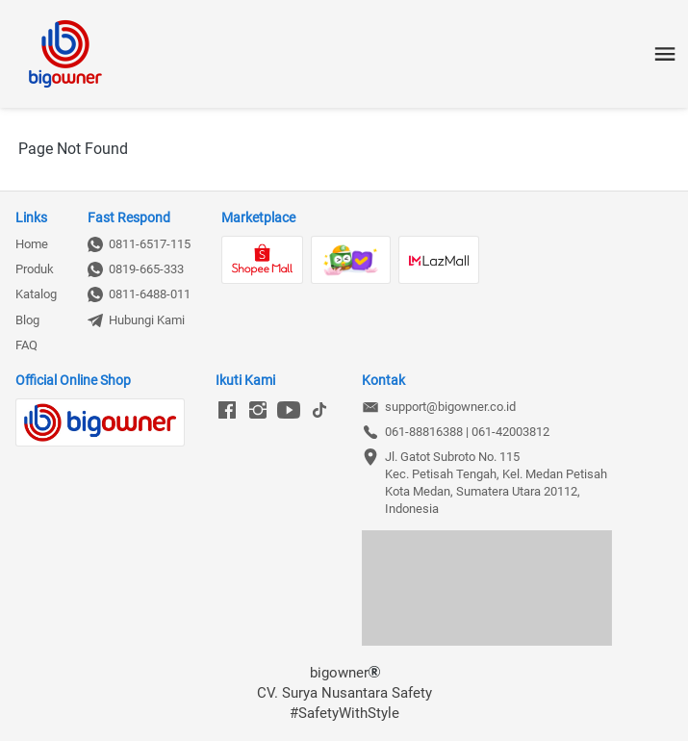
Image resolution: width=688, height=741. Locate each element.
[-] (227, 410)
